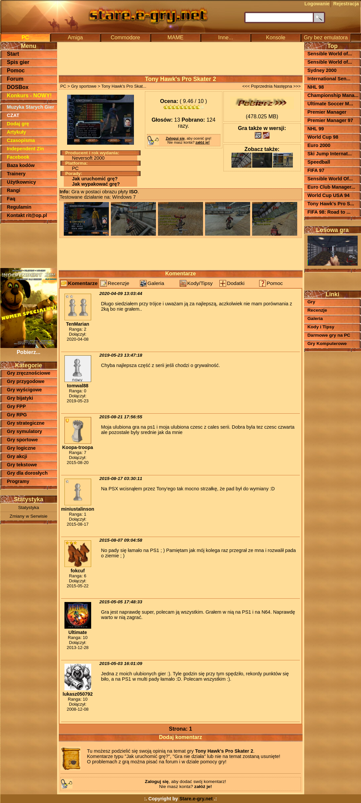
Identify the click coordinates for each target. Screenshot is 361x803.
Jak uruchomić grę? (95, 178)
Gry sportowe (22, 439)
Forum (15, 79)
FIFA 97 (316, 170)
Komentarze (83, 283)
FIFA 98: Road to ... (329, 212)
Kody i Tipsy (321, 326)
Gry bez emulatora (326, 37)
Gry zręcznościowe (28, 373)
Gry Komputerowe (327, 343)
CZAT (13, 115)
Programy (18, 481)
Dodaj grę (18, 123)
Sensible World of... (330, 53)
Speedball (319, 162)
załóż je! (202, 142)
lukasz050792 (77, 694)
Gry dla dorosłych (27, 473)
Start (13, 54)
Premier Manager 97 (330, 120)
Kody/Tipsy (200, 283)
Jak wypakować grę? (96, 184)
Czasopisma (21, 140)
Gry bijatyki (20, 398)
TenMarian (77, 324)
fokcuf (77, 570)
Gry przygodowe (26, 381)
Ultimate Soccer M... (330, 103)
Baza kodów (21, 165)
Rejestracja (346, 3)
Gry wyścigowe (24, 389)
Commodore (125, 37)
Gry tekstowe (22, 464)
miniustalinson (77, 509)
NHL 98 (316, 87)
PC (25, 37)
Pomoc (16, 70)
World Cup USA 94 (329, 195)
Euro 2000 (319, 145)
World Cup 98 (323, 137)
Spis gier (18, 62)
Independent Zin (25, 148)
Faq (11, 198)
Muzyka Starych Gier (30, 107)
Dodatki (236, 283)
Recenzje (119, 283)
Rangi (13, 190)
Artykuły (16, 132)
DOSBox (18, 87)
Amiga (75, 37)
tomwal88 (77, 385)
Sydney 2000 (322, 70)
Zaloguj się (175, 138)
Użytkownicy (21, 182)
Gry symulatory (24, 431)
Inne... (225, 37)
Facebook (18, 157)
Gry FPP (16, 406)
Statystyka (28, 507)
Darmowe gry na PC (329, 335)
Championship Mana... (333, 95)
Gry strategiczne (26, 423)
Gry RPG (17, 414)
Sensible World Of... (330, 178)
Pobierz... (28, 349)
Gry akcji (17, 456)
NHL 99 (316, 128)
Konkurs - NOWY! (29, 95)
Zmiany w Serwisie (28, 516)
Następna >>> (287, 86)
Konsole (276, 37)
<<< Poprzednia (257, 86)
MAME (176, 37)
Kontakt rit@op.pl (27, 215)
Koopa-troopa (77, 447)
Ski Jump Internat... (330, 153)
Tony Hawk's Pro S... (331, 203)
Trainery (16, 173)
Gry (311, 301)
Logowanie (317, 3)
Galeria (156, 283)
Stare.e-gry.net (196, 798)
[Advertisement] (28, 245)
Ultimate (77, 632)
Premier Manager (327, 112)
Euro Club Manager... (331, 187)
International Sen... (329, 78)
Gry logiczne (21, 448)
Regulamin (19, 207)
